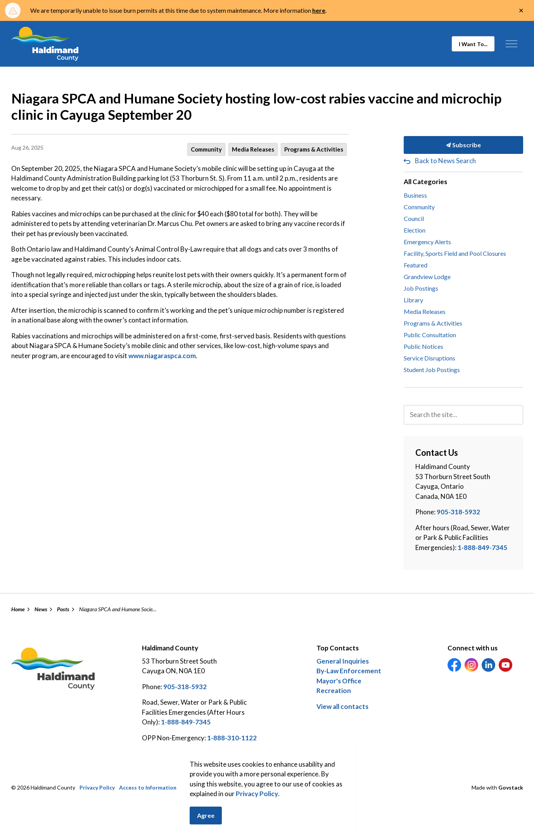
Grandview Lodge (427, 276)
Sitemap (191, 787)
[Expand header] (511, 44)
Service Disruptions (429, 358)
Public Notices (423, 346)
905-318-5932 (458, 512)
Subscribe (463, 144)
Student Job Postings (432, 369)
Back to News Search (445, 161)
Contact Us (221, 787)
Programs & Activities (313, 149)
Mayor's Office (338, 681)
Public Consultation (430, 334)
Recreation (333, 690)
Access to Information (147, 787)
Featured (415, 265)
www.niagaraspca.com (162, 356)
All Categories (425, 182)
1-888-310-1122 (232, 738)
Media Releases (253, 149)
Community (206, 149)
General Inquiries (342, 661)
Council (414, 218)
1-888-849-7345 (482, 547)
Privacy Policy (97, 787)
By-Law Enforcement (348, 671)
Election (414, 230)
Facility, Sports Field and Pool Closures (455, 253)
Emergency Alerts (427, 241)
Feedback (277, 787)
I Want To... (473, 44)
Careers (250, 787)
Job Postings (421, 288)
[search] (463, 414)
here (318, 10)
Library (413, 299)
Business (415, 195)
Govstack (510, 787)
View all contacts (342, 706)
